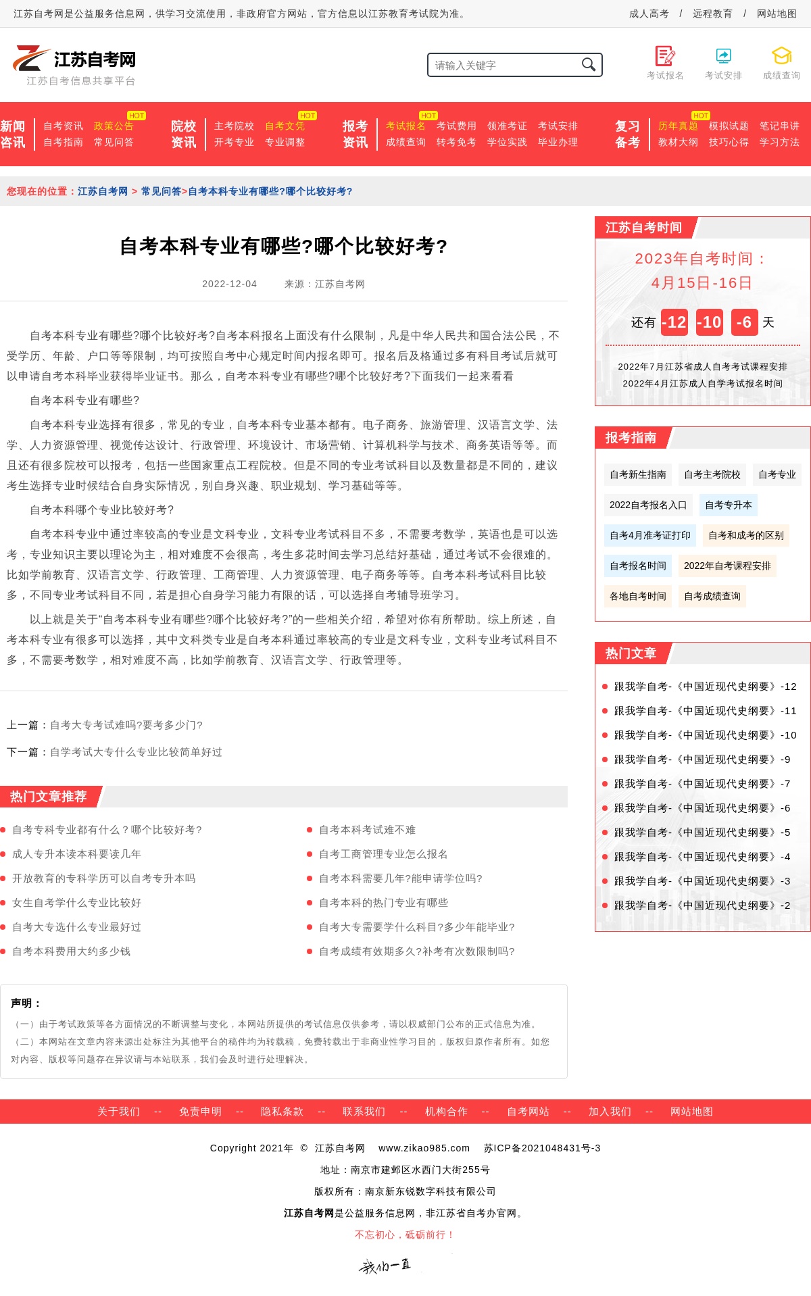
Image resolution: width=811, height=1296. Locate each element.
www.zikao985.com (424, 1148)
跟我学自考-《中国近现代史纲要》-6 (702, 808)
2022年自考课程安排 (727, 565)
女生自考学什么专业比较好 (77, 902)
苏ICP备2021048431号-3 (542, 1148)
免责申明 (200, 1111)
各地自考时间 (638, 596)
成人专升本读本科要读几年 (77, 853)
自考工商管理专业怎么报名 (384, 853)
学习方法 (780, 141)
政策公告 (114, 125)
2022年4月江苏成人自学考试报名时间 (702, 383)
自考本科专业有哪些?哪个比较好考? (270, 191)
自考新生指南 (638, 474)
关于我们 (119, 1111)
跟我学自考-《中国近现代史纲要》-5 (702, 832)
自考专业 (777, 474)
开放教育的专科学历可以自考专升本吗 (104, 878)
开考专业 (234, 141)
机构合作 (446, 1111)
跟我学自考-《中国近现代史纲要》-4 (702, 856)
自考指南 (63, 141)
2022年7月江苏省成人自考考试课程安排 (702, 367)
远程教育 (713, 13)
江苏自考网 (103, 191)
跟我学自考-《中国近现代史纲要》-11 (705, 710)
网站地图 (777, 13)
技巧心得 (729, 141)
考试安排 (558, 125)
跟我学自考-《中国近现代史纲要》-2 (702, 905)
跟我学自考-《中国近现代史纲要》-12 (705, 686)
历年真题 (678, 125)
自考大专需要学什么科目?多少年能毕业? (417, 926)
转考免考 (457, 141)
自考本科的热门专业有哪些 (384, 902)
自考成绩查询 (712, 596)
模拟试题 (729, 125)
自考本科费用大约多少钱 (71, 951)
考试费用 (457, 125)
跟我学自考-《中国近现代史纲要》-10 (705, 735)
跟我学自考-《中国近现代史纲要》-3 (702, 881)
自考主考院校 (712, 474)
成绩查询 (406, 141)
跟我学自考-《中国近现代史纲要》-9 (702, 759)
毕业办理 (558, 141)
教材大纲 (678, 141)
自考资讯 (63, 125)
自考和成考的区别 (746, 535)
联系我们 (364, 1111)
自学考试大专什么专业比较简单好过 (136, 751)
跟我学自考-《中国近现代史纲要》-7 (702, 783)
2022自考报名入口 (648, 504)
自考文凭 (285, 125)
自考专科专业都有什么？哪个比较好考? (107, 829)
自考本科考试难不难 (367, 829)
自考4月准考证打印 (650, 535)
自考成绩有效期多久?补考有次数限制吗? (417, 951)
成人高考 (649, 13)
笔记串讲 (780, 125)
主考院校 (234, 125)
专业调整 (285, 141)
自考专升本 (728, 504)
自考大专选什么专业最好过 (77, 926)
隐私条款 (282, 1111)
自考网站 (528, 1111)
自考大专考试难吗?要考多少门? (126, 724)
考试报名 (406, 125)
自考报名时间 (638, 565)
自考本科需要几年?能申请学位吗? (401, 878)
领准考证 (507, 125)
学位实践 (507, 141)
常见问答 (114, 141)
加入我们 (610, 1111)
